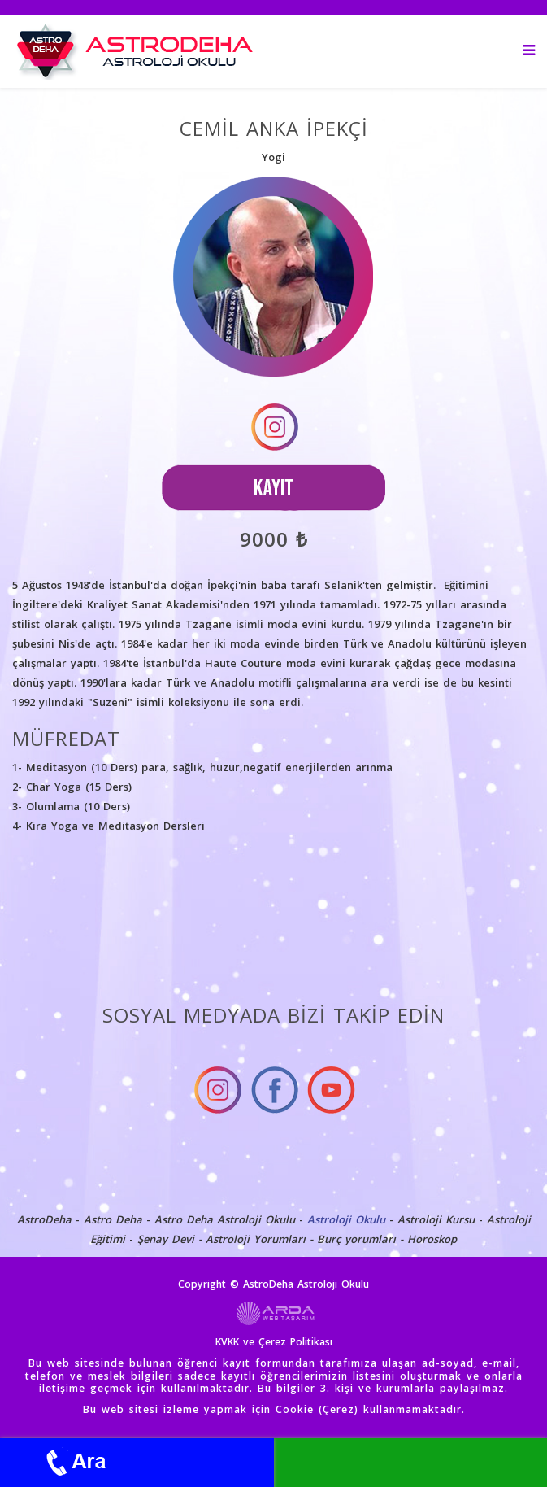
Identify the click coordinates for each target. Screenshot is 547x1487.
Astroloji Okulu (346, 1219)
